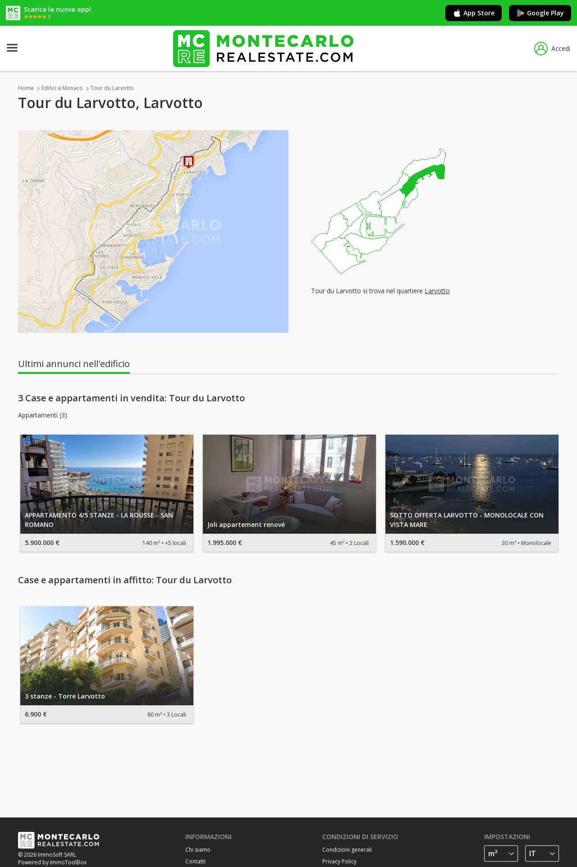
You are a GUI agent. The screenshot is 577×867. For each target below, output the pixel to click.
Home (26, 88)
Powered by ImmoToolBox (52, 862)
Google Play (540, 13)
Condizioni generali (347, 849)
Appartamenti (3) (42, 415)
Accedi (552, 48)
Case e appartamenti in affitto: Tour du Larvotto (125, 580)
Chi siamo (198, 849)
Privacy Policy (339, 861)
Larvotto (437, 290)
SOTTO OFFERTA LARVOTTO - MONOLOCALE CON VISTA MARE (467, 520)
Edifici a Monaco (62, 88)
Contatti (195, 861)
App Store (474, 13)
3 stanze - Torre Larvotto (65, 696)
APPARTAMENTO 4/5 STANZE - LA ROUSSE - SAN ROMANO (99, 520)
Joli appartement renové (246, 524)
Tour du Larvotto (112, 88)
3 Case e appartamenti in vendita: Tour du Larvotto (131, 398)
